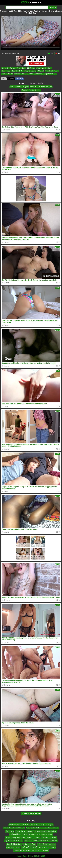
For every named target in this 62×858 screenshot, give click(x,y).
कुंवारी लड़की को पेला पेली (29, 847)
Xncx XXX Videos (30, 841)
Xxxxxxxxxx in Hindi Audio (48, 841)
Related (22, 83)
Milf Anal (41, 71)
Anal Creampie (30, 71)
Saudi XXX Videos (33, 837)
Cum (50, 68)
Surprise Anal (48, 74)
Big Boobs (31, 68)
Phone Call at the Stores (24, 831)
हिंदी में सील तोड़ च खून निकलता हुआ (42, 825)
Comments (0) (36, 83)
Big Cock (5, 68)
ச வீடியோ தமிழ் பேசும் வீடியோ (41, 834)
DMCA (30, 856)
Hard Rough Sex (17, 71)
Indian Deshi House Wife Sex (14, 828)
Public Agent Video (13, 847)
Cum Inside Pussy (51, 71)
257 (50, 53)
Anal (18, 68)
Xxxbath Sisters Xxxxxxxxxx (19, 825)
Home (19, 856)
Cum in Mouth (41, 68)
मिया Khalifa (10, 831)
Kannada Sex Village (49, 837)
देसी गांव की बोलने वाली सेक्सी (46, 844)
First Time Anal (19, 74)
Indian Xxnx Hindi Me (50, 828)
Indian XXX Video (29, 844)
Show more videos (31, 813)
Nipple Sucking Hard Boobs (15, 837)
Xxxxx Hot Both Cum (14, 844)
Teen (23, 68)
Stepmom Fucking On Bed (31, 90)
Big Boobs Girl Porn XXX (14, 841)
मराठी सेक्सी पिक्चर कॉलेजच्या (18, 834)
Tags (24, 856)
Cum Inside (6, 71)
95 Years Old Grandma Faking (45, 831)
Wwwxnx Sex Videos (33, 828)
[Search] (26, 7)
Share (4, 78)
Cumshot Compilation (34, 74)
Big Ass (12, 68)
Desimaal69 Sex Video (22, 850)
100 (57, 53)
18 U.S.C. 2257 (39, 856)
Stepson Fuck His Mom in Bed (41, 87)
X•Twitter (11, 78)
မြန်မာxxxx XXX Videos (40, 850)
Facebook (19, 78)
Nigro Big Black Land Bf (47, 847)
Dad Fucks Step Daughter (19, 87)
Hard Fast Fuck (7, 74)
